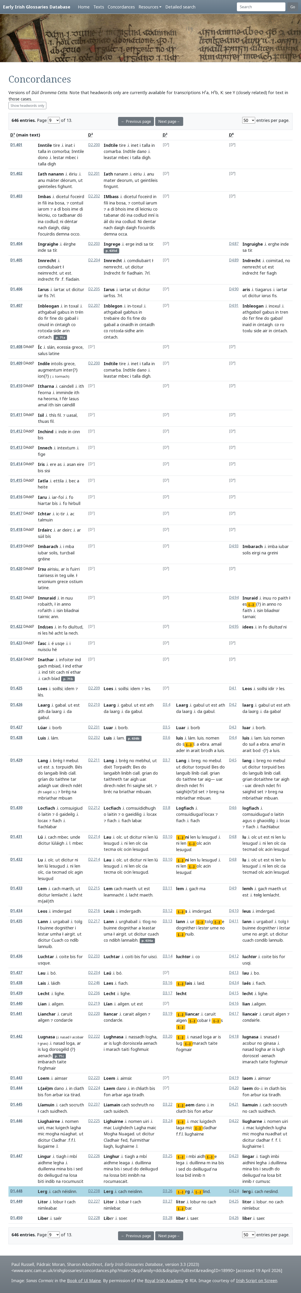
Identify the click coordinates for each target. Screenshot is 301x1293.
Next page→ (169, 121)
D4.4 (233, 737)
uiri (41, 1127)
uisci (152, 956)
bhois (120, 209)
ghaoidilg (266, 820)
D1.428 (16, 737)
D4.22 (234, 1120)
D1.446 (16, 1120)
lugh (117, 1043)
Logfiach (185, 808)
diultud (75, 627)
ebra (204, 744)
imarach (250, 1062)
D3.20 (167, 1036)
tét (52, 672)
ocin (127, 849)
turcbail (67, 553)
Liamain (112, 1105)
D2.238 (94, 1191)
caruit (66, 1014)
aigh (134, 779)
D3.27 (167, 1201)
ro (282, 324)
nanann (121, 174)
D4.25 (234, 1201)
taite (61, 1062)
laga (180, 1127)
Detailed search (180, 7)
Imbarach (48, 546)
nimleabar (47, 1208)
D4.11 (234, 921)
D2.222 (94, 1036)
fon (47, 1094)
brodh (207, 750)
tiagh (61, 1156)
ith (81, 386)
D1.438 (16, 982)
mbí (73, 1156)
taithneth (113, 779)
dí (59, 209)
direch (109, 785)
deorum (124, 180)
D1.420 (16, 568)
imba (272, 546)
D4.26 (234, 1217)
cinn (76, 431)
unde (75, 837)
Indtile (111, 145)
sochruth (139, 1105)
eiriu (137, 174)
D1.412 (16, 431)
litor (180, 1202)
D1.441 (16, 1013)
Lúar (42, 727)
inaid (247, 324)
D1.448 (16, 1191)
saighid (249, 791)
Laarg (44, 705)
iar (40, 295)
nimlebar (112, 1208)
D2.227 (94, 1201)
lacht (78, 895)
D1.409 (16, 363)
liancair (250, 1014)
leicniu (44, 215)
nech (73, 633)
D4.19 (234, 1077)
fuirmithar (140, 1140)
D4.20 (234, 1087)
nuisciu (44, 649)
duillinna (143, 1162)
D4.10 (234, 910)
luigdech (208, 1121)
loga (70, 1043)
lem (180, 888)
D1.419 (16, 546)
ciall (136, 773)
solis (53, 553)
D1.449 (16, 1201)
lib (180, 1218)
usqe (59, 643)
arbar (57, 1094)
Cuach (57, 940)
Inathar (46, 659)
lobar (124, 1202)
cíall (71, 773)
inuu (267, 598)
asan (71, 464)
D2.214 (94, 836)
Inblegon (113, 306)
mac (50, 1127)
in (49, 151)
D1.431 (16, 836)
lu (199, 837)
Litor (43, 1202)
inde (42, 250)
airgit (70, 934)
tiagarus (263, 289)
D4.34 (234, 982)
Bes (136, 767)
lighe (59, 993)
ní (67, 672)
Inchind (45, 431)
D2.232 (94, 737)
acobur (249, 1043)
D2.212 (94, 807)
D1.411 (16, 414)
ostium (76, 581)
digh (146, 157)
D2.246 (94, 982)
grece (77, 347)
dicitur (137, 267)
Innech (45, 448)
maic (151, 1127)
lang (246, 760)
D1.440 (16, 1003)
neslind (271, 1191)
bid (188, 1175)
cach (60, 672)
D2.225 (94, 1120)
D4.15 (234, 993)
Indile (44, 363)
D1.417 (16, 513)
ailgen (57, 1004)
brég (57, 760)
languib (183, 773)
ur (192, 921)
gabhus (130, 312)
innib (197, 1175)
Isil (41, 415)
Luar (108, 727)
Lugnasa (46, 1037)
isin (58, 405)
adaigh (44, 785)
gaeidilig (133, 814)
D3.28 (167, 1217)
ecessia (64, 347)
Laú (107, 973)
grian (147, 773)
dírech (66, 785)
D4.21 (234, 1104)
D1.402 (16, 173)
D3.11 (167, 888)
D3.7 (166, 760)
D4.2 (233, 704)
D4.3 (233, 727)
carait (128, 1014)
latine (54, 353)
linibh (126, 773)
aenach (44, 1055)
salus (43, 353)
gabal (60, 705)
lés (40, 695)
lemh (247, 888)
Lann (43, 921)
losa (73, 1175)
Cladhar (58, 1140)
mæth (67, 888)
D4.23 (234, 1155)
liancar (111, 1014)
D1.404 (16, 243)
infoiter (66, 659)
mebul (72, 760)
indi (139, 244)
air (265, 330)
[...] (251, 604)
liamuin (250, 1105)
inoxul (274, 306)
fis (46, 295)
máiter (52, 180)
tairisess (46, 575)
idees (247, 627)
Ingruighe (252, 244)
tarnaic (249, 616)
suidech (120, 1111)
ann (54, 616)
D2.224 (94, 1087)
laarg (57, 711)
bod (257, 750)
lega (180, 1162)
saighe (139, 785)
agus (247, 820)
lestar (58, 157)
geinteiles (47, 186)
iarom (43, 209)
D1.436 (16, 956)
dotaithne (263, 779)
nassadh (136, 1037)
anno (66, 604)
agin (79, 872)
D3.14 (167, 956)
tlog (146, 921)
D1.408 (16, 346)
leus (246, 911)
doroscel (250, 1055)
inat (69, 145)
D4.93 (234, 546)
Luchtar (46, 956)
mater (110, 180)
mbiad (54, 666)
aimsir (125, 1078)
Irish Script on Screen (256, 1280)
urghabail (128, 921)
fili (44, 203)
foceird (77, 196)
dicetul (62, 196)
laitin (46, 814)
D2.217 (94, 921)
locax (43, 820)
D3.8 (166, 807)
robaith (45, 604)
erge (130, 244)
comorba (60, 151)
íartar (59, 289)
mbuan (203, 798)
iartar (125, 289)
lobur (58, 1202)
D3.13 (167, 921)
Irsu (42, 569)
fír (57, 279)
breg (196, 760)
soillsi (57, 688)
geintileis (149, 180)
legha (58, 1162)
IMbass (111, 196)
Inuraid (250, 598)
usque (44, 963)
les (45, 633)
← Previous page (136, 121)
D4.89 (234, 260)
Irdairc (45, 530)
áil (106, 221)
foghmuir (139, 1049)
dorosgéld (59, 1049)
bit (278, 1175)
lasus (74, 398)
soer (123, 1218)
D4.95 (234, 626)
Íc (40, 347)
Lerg (42, 1191)
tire (56, 145)
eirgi (256, 553)
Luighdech (123, 1127)
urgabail (61, 921)
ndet (121, 785)
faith (247, 610)
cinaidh (127, 324)
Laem (109, 1088)
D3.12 (167, 910)
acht (59, 633)
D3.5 (166, 727)
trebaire (111, 318)
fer (262, 273)
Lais (42, 983)
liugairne (46, 1146)
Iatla (43, 481)
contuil (76, 203)
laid (200, 983)
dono (43, 157)
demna (62, 234)
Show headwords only (27, 105)
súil (41, 536)
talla (42, 151)
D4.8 (233, 836)
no (287, 260)
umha (55, 934)
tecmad (249, 849)
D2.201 (94, 173)
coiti (129, 956)
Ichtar (44, 513)
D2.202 (94, 196)
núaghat (68, 1134)
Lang (43, 760)
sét (149, 785)
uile (70, 575)
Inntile (45, 145)
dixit (108, 767)
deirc (67, 530)
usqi (246, 963)
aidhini (248, 1162)
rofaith (44, 610)
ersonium (47, 581)
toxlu (247, 330)
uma (108, 934)
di (81, 209)
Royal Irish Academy (164, 1280)
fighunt (65, 186)
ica (66, 1094)
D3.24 (167, 1120)
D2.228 (94, 1217)
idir (271, 688)
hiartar (44, 503)
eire (80, 464)
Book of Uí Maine (84, 1280)
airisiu (53, 569)
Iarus (43, 289)
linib (268, 773)
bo (256, 973)
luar (246, 727)
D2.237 (94, 1104)
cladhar (263, 1140)
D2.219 (94, 1003)
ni (61, 221)
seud (127, 1169)
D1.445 (16, 1104)
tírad (75, 1094)
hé (51, 633)
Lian (42, 1004)
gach (42, 666)
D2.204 (94, 260)
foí (61, 497)
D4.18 (234, 1036)
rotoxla (45, 330)
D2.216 (94, 910)
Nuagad (126, 1134)
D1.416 (16, 496)
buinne (46, 928)
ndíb (74, 940)
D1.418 (16, 529)
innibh (133, 1175)
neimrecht (47, 273)
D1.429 (16, 760)
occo (75, 234)
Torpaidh (122, 767)
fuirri (75, 569)
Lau (107, 837)
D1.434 (16, 910)
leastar (110, 157)
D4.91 (234, 305)
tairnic (44, 616)
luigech (62, 1127)
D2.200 (94, 144)
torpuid (202, 767)
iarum (151, 203)
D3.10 (167, 836)
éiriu (73, 174)
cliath (79, 1088)
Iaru (42, 497)
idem (69, 688)
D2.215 (94, 888)
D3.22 (167, 1104)
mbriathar (47, 798)
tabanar (111, 215)
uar (55, 785)
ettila (58, 481)
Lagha (140, 1127)
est (68, 273)
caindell (66, 386)
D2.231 (94, 727)
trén (79, 312)
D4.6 (233, 807)
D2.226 (94, 1155)
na (40, 398)
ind (78, 659)
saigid (47, 792)
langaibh (112, 773)
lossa (114, 1175)
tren (284, 312)
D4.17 (234, 1013)
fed (124, 1140)
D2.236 (94, 993)
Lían (108, 1004)
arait (195, 750)
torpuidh (64, 767)
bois (66, 209)
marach (113, 1049)
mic (41, 1134)
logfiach (250, 808)
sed (79, 1169)
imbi (275, 1156)
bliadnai (71, 610)
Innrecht (47, 260)
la (65, 633)
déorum (68, 180)
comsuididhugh (141, 808)
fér (65, 398)
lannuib (45, 946)
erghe (273, 244)
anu (41, 180)
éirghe (69, 244)
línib (63, 773)
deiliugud (53, 1175)
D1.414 (16, 463)
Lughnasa (113, 1037)
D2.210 (94, 704)
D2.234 (94, 972)
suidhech (58, 1111)
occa (122, 234)
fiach (57, 820)
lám (54, 738)
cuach (153, 934)
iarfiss (109, 295)
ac (72, 513)
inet (135, 145)
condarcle (113, 1020)
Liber (43, 1218)
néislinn (69, 1191)
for (80, 956)
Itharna (46, 386)
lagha (75, 1127)
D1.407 (16, 305)
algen (181, 1020)
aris (246, 289)
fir (124, 273)
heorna (50, 398)
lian (246, 1004)
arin (66, 330)
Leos (247, 688)
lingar (248, 1156)
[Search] (261, 6)
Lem (42, 888)
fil (59, 415)
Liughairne (49, 1121)
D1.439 (16, 993)
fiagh (272, 273)
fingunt (111, 186)
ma (202, 888)
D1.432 (16, 859)
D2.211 (94, 760)
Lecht (44, 993)
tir (151, 244)
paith (283, 598)
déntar (71, 221)
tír (54, 250)
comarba (112, 151)
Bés (78, 767)
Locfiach (46, 808)
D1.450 (16, 1217)
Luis (42, 738)
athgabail (47, 312)
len (150, 837)
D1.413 (16, 447)
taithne (62, 779)
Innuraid (47, 598)
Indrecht (112, 273)
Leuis (109, 911)
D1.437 (16, 972)
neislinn (135, 1191)
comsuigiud (71, 808)
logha (151, 1037)
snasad (270, 1037)
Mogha (110, 1134)
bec (72, 481)
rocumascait (115, 1181)
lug (45, 1049)
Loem (43, 1078)
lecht (181, 993)
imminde (64, 392)
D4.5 (233, 760)
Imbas (44, 196)
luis (179, 738)
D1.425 (16, 688)
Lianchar (47, 1014)
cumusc (263, 1181)
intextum (66, 448)
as (59, 464)
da (48, 711)
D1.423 (16, 642)
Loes (42, 688)
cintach (44, 337)
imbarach (47, 1062)
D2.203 (94, 243)
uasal (72, 415)
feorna (44, 392)
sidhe (130, 330)
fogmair (184, 1049)
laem (247, 1088)
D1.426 (16, 704)
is (157, 215)
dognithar (127, 928)
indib (50, 1181)
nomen (212, 738)
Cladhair (111, 1140)
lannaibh (129, 940)
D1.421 (16, 597)
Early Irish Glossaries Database (36, 7)
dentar (149, 221)
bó (53, 973)
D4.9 (233, 888)
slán (51, 347)
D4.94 (234, 597)
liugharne (252, 1121)
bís (55, 503)
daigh (53, 227)
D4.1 (233, 688)
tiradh (138, 1094)
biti (41, 1181)
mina (61, 1169)
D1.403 (16, 196)
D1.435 (16, 921)
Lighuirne (113, 1121)
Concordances (121, 7)
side (57, 330)
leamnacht (114, 895)
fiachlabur (269, 826)
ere (53, 464)
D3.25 (167, 1155)
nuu (69, 598)
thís (52, 415)
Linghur (111, 1156)
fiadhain (135, 273)
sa (49, 250)
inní (151, 215)
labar (136, 820)
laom (247, 1078)
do (111, 221)
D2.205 (94, 289)
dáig (65, 227)
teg (62, 575)
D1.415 (16, 480)
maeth (129, 888)
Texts (98, 7)
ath (150, 705)
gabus (63, 312)
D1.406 (16, 289)
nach (42, 227)
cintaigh (62, 324)
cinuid (43, 324)
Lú (40, 837)
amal (42, 405)
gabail (70, 318)
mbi (192, 1156)
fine (53, 318)
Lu (40, 860)
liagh (108, 1146)
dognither (64, 928)
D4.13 (234, 972)
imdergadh (130, 911)
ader (180, 750)
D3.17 (167, 993)
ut (80, 180)
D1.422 (16, 626)
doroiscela (132, 1043)
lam (120, 738)
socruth (76, 1105)
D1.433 (16, 888)
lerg (246, 1191)
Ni (140, 221)
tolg (78, 921)
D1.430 (16, 807)
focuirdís (146, 227)
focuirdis (46, 234)
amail (216, 744)
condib (261, 940)
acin (207, 843)
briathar (127, 791)
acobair (77, 1037)
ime (74, 209)
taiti (125, 1049)
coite (64, 956)
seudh (267, 1169)
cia (144, 843)
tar (73, 779)
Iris (41, 464)
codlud (51, 221)
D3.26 (167, 1191)
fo (71, 497)
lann (180, 921)
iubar (43, 553)
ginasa (269, 1043)
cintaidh (146, 324)
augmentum (50, 370)
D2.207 (94, 305)
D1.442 (16, 1036)
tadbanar (67, 215)
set (201, 791)
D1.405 (16, 260)
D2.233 (94, 956)
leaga (124, 1162)
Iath (108, 174)
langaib (51, 773)
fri (129, 785)
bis (40, 470)
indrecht (46, 279)
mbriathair (252, 798)
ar (59, 530)
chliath (142, 1088)
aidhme (45, 1162)
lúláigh (57, 843)
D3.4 (166, 704)
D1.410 (16, 385)
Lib (107, 1218)
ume (214, 928)
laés (246, 983)
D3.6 (166, 737)
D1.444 (16, 1087)
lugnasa (250, 1037)
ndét (77, 785)
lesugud (111, 843)
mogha (52, 1134)
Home (84, 7)
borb (123, 727)
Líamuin (46, 1105)
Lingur (44, 1156)
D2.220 (94, 1013)
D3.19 (167, 1013)
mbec (70, 157)
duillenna (46, 1169)
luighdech (265, 1127)
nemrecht (113, 267)
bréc (108, 791)
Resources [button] (148, 7)
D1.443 (16, 1077)
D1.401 (16, 144)
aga (127, 1094)
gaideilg (67, 814)
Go (292, 6)
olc (119, 837)
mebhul (142, 760)
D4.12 (234, 956)
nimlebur (250, 1208)
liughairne (124, 1146)
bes (281, 767)
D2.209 (94, 688)
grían (43, 779)
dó (79, 215)
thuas (43, 421)
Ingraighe (48, 244)
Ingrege (112, 244)
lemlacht (59, 895)
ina (51, 203)
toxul (137, 306)
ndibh (114, 940)
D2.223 (94, 1077)
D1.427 (16, 727)
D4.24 (234, 1191)
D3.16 (167, 982)
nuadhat (273, 1134)
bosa (59, 203)
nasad (64, 1037)
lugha (280, 1127)
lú (156, 837)
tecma (110, 849)
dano (59, 1088)
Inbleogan (48, 306)
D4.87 (234, 243)
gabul (43, 717)
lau (245, 973)
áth (41, 711)
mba (69, 546)
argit (263, 934)
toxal (74, 306)
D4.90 (234, 289)
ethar (77, 666)
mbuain (143, 791)
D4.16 (234, 1003)
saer (194, 1218)
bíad (55, 678)
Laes (108, 983)
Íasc (42, 643)
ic (57, 513)
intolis (57, 363)
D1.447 (16, 1155)
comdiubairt (50, 267)
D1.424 (16, 659)
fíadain (72, 279)
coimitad (274, 260)
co (54, 215)
